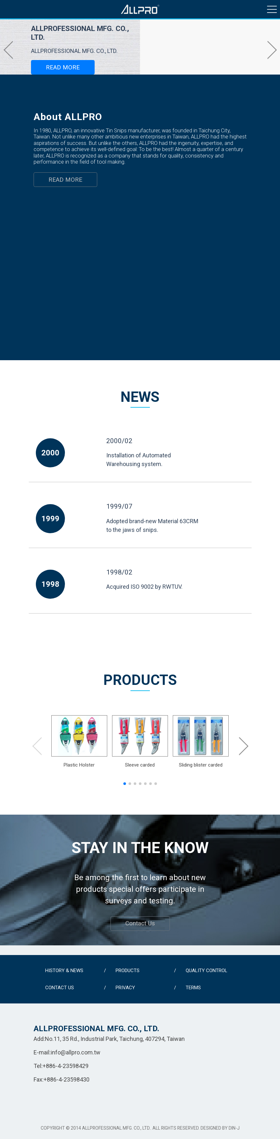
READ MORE (63, 67)
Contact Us (140, 923)
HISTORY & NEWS (64, 970)
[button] (8, 49)
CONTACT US (59, 988)
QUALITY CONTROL (206, 970)
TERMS (193, 988)
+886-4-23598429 (65, 1066)
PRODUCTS (128, 970)
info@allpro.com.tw (75, 1052)
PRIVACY (125, 988)
